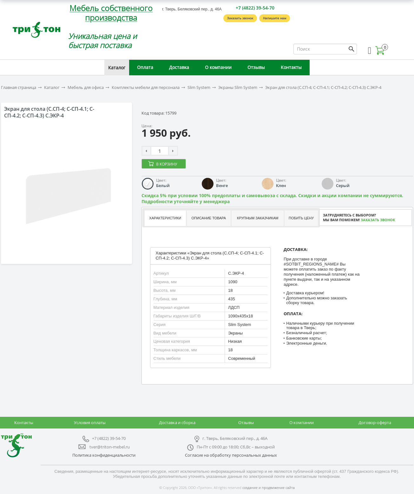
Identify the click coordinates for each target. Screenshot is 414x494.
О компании (218, 67)
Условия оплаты (90, 422)
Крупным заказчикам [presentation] (257, 218)
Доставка (179, 67)
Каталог (116, 68)
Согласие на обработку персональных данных (231, 455)
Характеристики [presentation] (165, 218)
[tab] (165, 218)
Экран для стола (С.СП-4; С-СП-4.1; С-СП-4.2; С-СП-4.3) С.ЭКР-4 (323, 87)
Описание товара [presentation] (209, 218)
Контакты (291, 67)
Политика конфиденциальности (103, 455)
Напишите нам (274, 18)
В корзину (166, 164)
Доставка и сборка (177, 422)
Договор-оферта (374, 422)
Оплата (145, 67)
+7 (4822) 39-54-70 (255, 8)
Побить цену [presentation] (301, 218)
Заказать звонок (240, 18)
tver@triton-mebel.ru (109, 447)
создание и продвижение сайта (268, 487)
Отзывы (256, 67)
